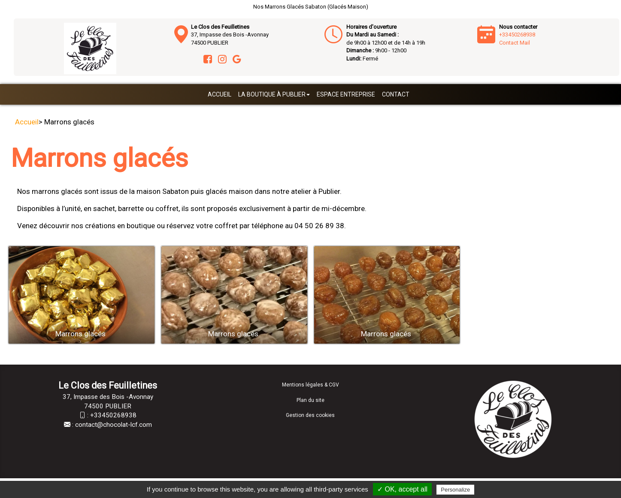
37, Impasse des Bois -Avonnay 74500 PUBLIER (230, 35)
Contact (395, 94)
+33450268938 (517, 34)
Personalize (455, 489)
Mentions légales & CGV (310, 385)
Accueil (219, 94)
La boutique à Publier (274, 94)
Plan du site (310, 400)
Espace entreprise (346, 94)
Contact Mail (514, 42)
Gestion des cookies (310, 415)
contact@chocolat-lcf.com (113, 425)
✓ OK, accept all (402, 489)
